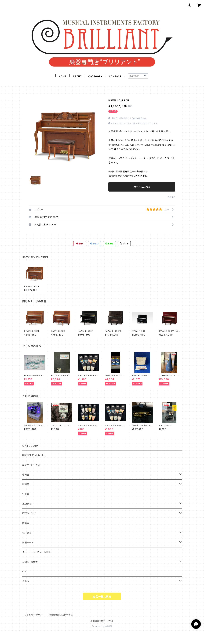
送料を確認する (139, 118)
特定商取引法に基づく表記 (61, 615)
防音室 (25, 523)
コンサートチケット (31, 465)
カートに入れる (142, 186)
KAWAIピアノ (29, 513)
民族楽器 (27, 503)
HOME (62, 76)
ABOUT (77, 76)
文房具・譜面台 (30, 561)
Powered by (102, 626)
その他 (25, 581)
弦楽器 (25, 484)
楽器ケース (28, 542)
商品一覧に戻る (102, 596)
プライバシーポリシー (34, 615)
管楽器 (25, 474)
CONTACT (115, 76)
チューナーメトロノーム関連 (36, 552)
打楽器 (25, 494)
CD (24, 571)
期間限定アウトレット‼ (33, 455)
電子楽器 (27, 532)
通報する (171, 197)
